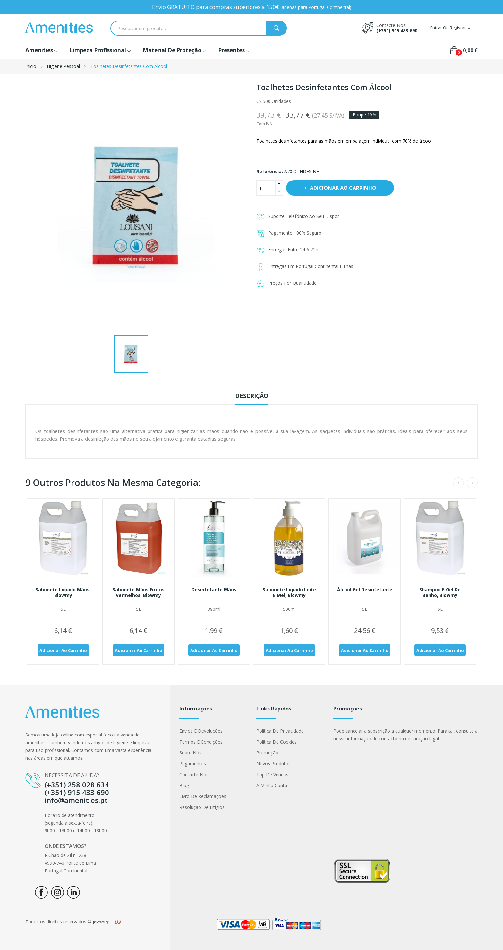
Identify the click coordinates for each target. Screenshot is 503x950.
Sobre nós (190, 753)
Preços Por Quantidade (292, 283)
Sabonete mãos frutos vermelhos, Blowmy (139, 592)
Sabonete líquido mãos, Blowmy (63, 592)
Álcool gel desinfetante (364, 590)
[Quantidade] (266, 188)
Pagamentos (192, 764)
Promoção (267, 753)
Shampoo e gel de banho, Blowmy (440, 592)
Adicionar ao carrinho (342, 187)
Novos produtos (273, 764)
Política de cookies (276, 742)
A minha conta (271, 785)
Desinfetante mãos (214, 590)
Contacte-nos (194, 774)
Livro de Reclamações (202, 796)
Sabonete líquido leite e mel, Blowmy (289, 592)
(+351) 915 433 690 (396, 31)
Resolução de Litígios (202, 807)
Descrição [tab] (251, 395)
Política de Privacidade (280, 731)
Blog (184, 785)
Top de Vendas (272, 774)
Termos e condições (201, 742)
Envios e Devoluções (201, 731)
